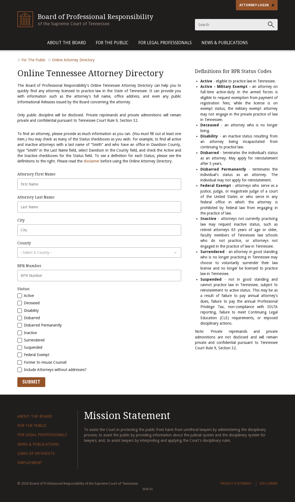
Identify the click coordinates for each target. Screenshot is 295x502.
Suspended (29, 347)
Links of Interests (36, 453)
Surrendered (30, 340)
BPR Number (29, 266)
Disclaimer (268, 483)
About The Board (66, 42)
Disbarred (28, 318)
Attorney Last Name (35, 197)
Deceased (28, 303)
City (21, 220)
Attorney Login (256, 5)
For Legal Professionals (165, 42)
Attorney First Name (36, 174)
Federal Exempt (33, 355)
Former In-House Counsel (41, 362)
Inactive (27, 333)
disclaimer (92, 161)
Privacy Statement (236, 483)
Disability (28, 310)
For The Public (112, 42)
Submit (31, 382)
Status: (23, 289)
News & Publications (224, 42)
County (24, 243)
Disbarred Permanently (39, 325)
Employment (29, 463)
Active (25, 295)
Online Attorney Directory (73, 60)
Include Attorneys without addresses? (51, 369)
